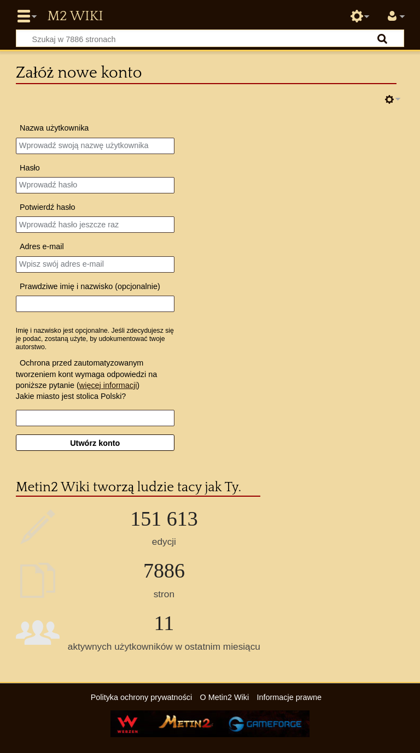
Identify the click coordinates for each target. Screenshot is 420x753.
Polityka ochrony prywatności (141, 697)
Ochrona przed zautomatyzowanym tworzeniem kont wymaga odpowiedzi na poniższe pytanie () (86, 373)
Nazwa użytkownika (54, 127)
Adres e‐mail (42, 246)
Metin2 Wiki (75, 16)
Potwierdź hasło (47, 207)
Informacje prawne (289, 697)
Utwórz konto (95, 443)
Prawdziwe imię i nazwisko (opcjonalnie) (90, 286)
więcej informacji (108, 385)
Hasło (30, 167)
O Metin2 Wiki (224, 697)
